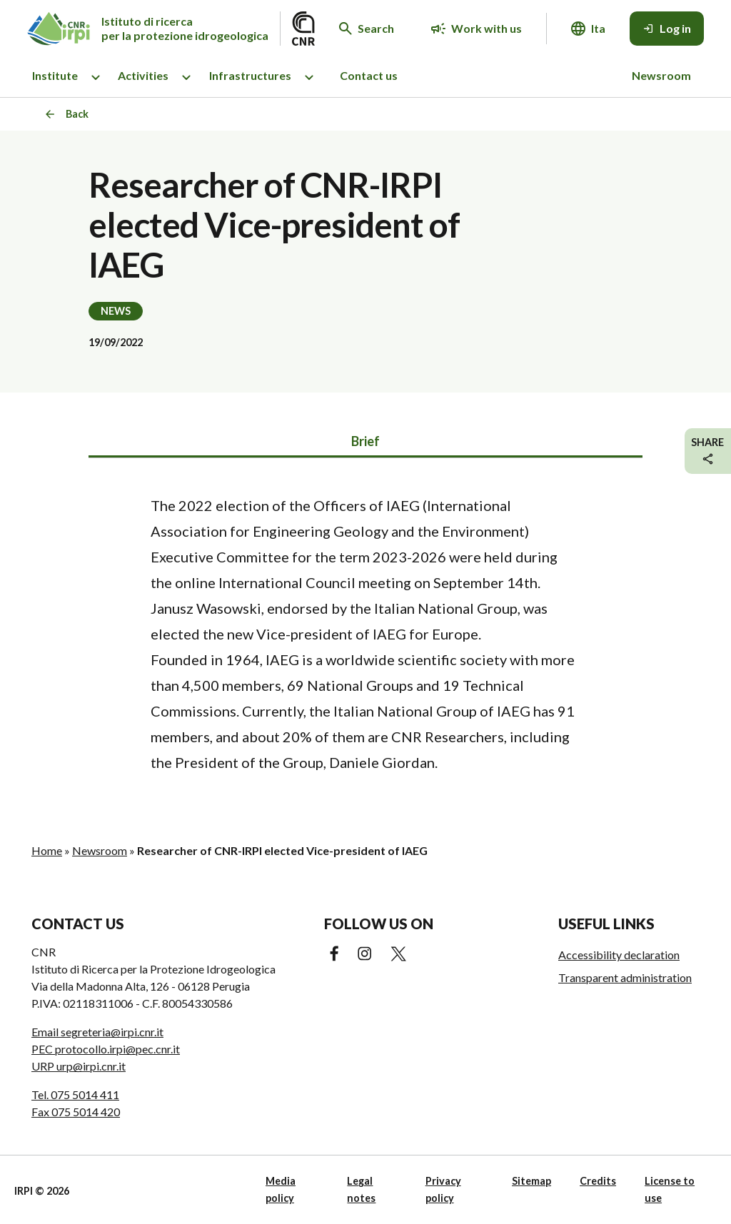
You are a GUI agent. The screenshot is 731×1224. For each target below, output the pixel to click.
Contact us (369, 75)
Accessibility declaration (619, 954)
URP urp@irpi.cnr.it (78, 1066)
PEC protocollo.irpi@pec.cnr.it (105, 1049)
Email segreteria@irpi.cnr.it (97, 1031)
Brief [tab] (365, 441)
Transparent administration (625, 977)
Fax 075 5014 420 (75, 1111)
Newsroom (661, 75)
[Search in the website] (366, 28)
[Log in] (667, 28)
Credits (598, 1181)
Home (46, 850)
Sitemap (531, 1181)
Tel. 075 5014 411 (75, 1094)
